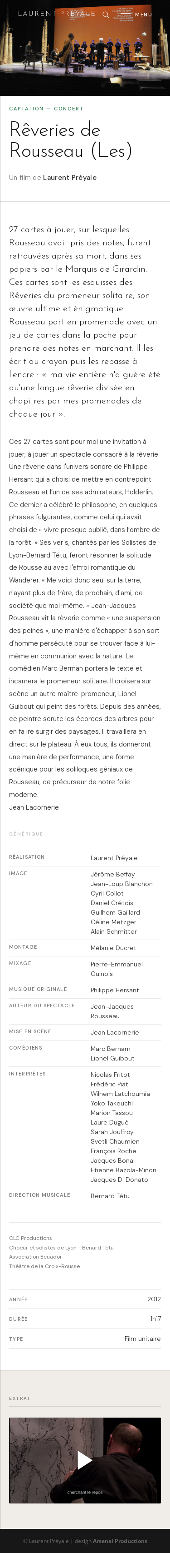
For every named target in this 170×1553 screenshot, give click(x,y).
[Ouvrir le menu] (136, 14)
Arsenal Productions (120, 1541)
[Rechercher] (106, 14)
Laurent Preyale (57, 14)
